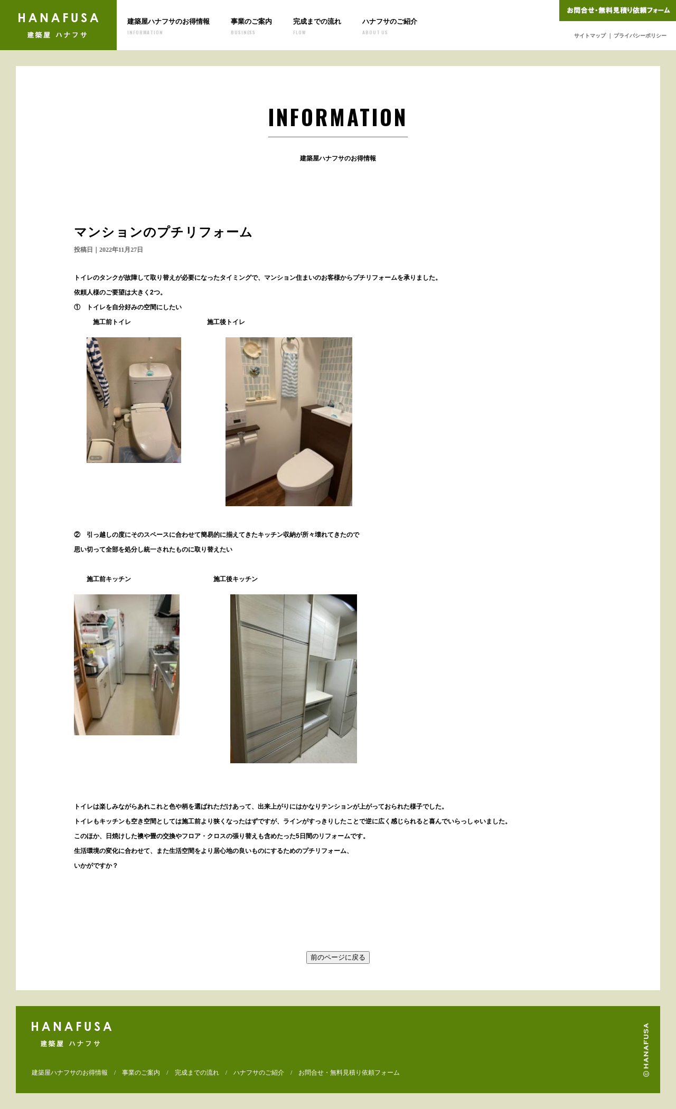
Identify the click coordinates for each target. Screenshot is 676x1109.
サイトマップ (590, 36)
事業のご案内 (251, 26)
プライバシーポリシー (640, 36)
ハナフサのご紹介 (389, 26)
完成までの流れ (317, 26)
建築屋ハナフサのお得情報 (168, 26)
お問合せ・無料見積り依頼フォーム (349, 1072)
